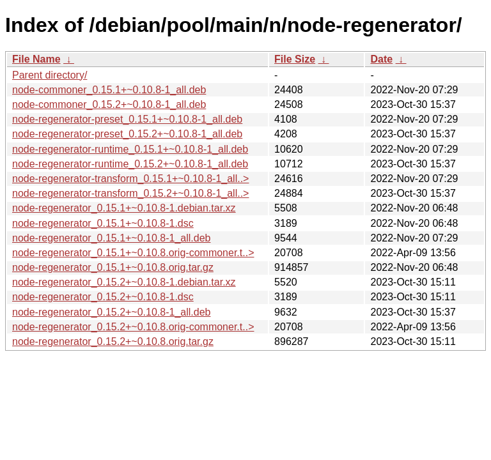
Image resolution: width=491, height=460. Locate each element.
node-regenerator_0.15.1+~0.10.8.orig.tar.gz (113, 267)
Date (381, 59)
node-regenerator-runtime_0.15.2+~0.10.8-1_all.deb (130, 163)
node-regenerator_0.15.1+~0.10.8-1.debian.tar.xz (124, 208)
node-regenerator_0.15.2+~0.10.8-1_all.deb (111, 312)
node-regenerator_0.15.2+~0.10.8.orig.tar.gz (113, 341)
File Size (294, 59)
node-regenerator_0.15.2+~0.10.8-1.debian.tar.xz (124, 282)
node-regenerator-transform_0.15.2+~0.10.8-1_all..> (130, 193)
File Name (36, 59)
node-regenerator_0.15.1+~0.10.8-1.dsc (103, 223)
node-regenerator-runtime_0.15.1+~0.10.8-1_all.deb (130, 149)
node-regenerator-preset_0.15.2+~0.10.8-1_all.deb (127, 133)
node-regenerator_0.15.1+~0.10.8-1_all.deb (111, 238)
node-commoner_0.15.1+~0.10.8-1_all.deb (109, 89)
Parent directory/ (49, 75)
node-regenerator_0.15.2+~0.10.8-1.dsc (103, 296)
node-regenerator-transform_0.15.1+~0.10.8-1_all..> (130, 178)
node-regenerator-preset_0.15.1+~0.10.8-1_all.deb (127, 119)
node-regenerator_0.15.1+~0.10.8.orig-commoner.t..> (133, 252)
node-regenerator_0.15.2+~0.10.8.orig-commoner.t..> (133, 326)
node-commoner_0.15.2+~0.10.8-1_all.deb (109, 104)
